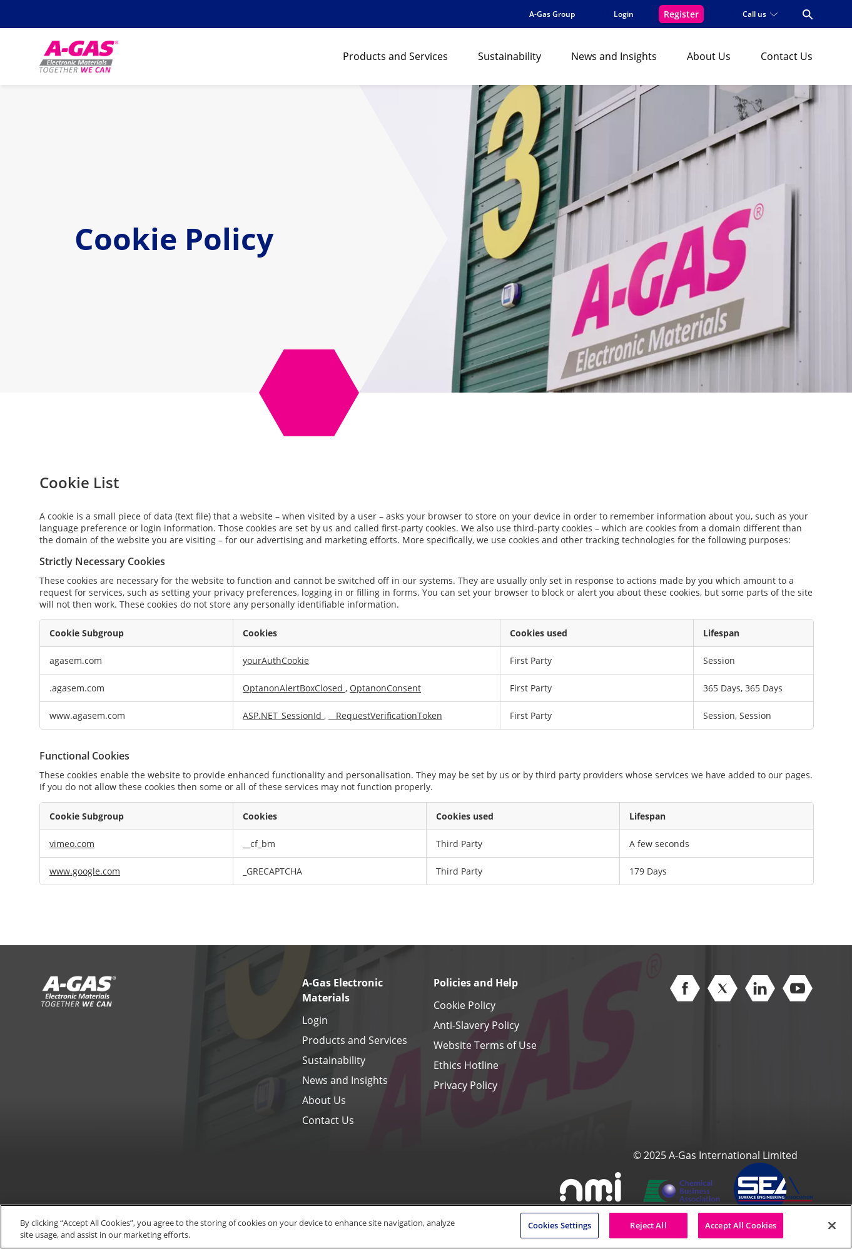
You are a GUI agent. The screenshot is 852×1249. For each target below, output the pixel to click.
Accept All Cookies (740, 1231)
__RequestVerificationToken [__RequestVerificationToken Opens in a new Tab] (385, 715)
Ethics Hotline (466, 1065)
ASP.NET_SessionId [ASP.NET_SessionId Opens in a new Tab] (283, 715)
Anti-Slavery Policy (476, 1025)
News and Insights (614, 56)
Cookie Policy (464, 1005)
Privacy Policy (465, 1085)
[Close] (832, 1231)
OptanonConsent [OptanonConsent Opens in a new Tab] (385, 688)
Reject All (648, 1231)
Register (681, 14)
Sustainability (509, 56)
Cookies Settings (560, 1231)
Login (315, 1020)
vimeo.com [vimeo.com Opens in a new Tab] (71, 844)
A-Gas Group (552, 14)
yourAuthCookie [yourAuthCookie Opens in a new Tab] (276, 660)
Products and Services (395, 56)
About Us (709, 56)
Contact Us (787, 56)
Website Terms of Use (485, 1045)
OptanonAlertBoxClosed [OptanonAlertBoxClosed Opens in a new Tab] (294, 688)
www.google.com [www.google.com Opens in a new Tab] (84, 871)
